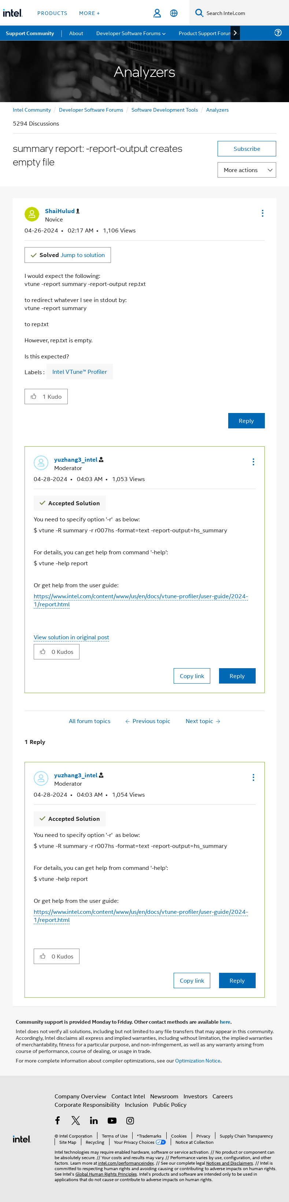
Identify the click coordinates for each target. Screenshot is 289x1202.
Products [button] (52, 12)
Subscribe (247, 148)
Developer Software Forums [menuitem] (128, 33)
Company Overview (80, 1096)
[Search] (199, 12)
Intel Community (32, 109)
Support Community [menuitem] (30, 33)
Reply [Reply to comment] (237, 675)
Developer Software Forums (91, 109)
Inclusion (136, 1104)
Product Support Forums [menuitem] (207, 33)
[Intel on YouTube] (112, 1121)
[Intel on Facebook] (58, 1121)
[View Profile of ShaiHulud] (62, 211)
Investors (195, 1096)
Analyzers (217, 109)
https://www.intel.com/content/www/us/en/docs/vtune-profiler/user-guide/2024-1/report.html (141, 600)
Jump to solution (72, 254)
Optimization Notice (198, 1060)
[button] (262, 213)
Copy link (192, 675)
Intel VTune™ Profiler (79, 372)
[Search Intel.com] (246, 13)
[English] (173, 13)
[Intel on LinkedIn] (94, 1121)
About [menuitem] (76, 33)
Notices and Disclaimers (229, 1162)
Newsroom (164, 1096)
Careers (222, 1096)
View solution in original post (71, 637)
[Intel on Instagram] (130, 1121)
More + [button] (89, 12)
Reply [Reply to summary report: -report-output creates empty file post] (246, 420)
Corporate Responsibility (87, 1104)
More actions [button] (240, 169)
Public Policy (169, 1104)
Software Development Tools (164, 109)
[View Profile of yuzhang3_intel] (78, 459)
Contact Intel (128, 1096)
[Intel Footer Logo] (22, 1138)
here (225, 1021)
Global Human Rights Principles (106, 1173)
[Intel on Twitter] (76, 1121)
